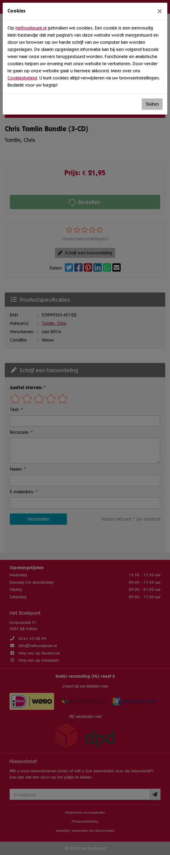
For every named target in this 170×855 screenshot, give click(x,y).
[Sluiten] (159, 11)
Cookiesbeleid (22, 78)
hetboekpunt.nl (30, 28)
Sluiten (152, 104)
